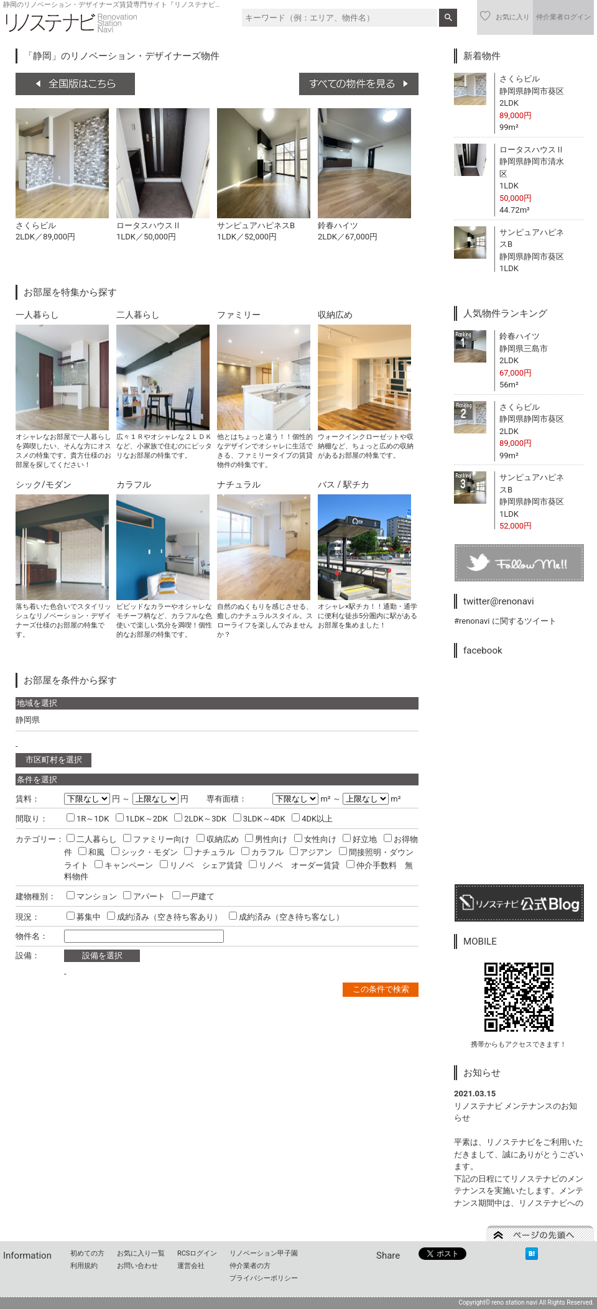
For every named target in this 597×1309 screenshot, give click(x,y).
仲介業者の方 (250, 1266)
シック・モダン (144, 852)
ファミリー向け (156, 839)
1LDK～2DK (142, 818)
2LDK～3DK (200, 818)
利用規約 (84, 1266)
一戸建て (193, 896)
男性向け (266, 839)
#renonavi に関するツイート (505, 621)
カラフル (262, 852)
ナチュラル (209, 852)
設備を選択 (102, 955)
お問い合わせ (137, 1266)
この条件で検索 (381, 989)
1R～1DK (88, 818)
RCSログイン (197, 1253)
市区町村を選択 (53, 759)
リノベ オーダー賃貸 (294, 865)
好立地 (360, 839)
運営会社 (191, 1266)
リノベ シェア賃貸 (201, 865)
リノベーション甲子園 (263, 1253)
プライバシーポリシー (263, 1278)
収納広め (218, 839)
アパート (144, 896)
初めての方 (87, 1253)
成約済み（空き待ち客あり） (164, 917)
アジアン (311, 852)
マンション (92, 896)
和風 (91, 852)
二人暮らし (92, 839)
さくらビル (519, 78)
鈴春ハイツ (519, 336)
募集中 (84, 917)
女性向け (315, 839)
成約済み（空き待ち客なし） (286, 917)
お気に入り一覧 (141, 1253)
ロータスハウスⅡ (531, 149)
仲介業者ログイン (563, 17)
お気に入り (505, 16)
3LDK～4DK (259, 818)
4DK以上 (312, 818)
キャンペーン (124, 865)
